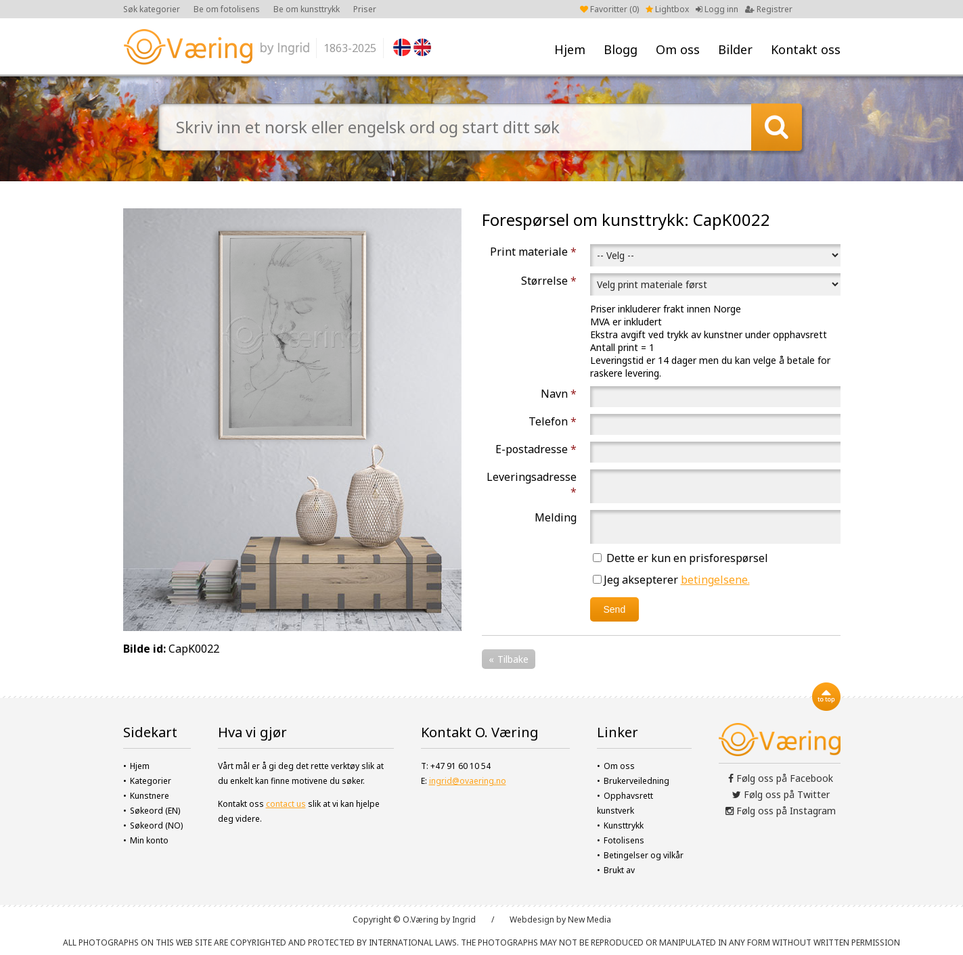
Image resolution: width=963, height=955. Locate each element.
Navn (559, 393)
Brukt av (619, 870)
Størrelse (549, 280)
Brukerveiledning (636, 781)
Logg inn (717, 9)
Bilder (735, 49)
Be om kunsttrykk (306, 9)
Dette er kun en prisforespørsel (680, 558)
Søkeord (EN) (155, 810)
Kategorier (150, 781)
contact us (286, 804)
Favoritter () (609, 9)
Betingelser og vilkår (644, 855)
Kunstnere (149, 795)
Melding (556, 517)
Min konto (149, 840)
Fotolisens (624, 840)
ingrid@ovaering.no (467, 781)
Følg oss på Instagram (780, 810)
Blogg (620, 49)
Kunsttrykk (624, 825)
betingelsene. (715, 579)
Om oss (678, 49)
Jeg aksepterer (671, 579)
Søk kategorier (151, 9)
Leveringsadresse (532, 484)
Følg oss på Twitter (781, 794)
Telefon (553, 421)
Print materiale (533, 251)
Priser (364, 9)
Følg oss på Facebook (780, 778)
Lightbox (667, 9)
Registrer (768, 9)
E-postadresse (536, 449)
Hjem (569, 49)
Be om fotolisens (227, 9)
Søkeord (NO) (156, 825)
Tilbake (513, 659)
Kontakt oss (806, 49)
